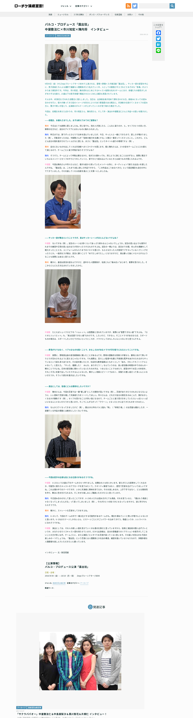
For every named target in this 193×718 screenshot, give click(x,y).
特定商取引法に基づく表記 (143, 698)
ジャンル (64, 10)
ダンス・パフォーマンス (99, 25)
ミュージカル (61, 25)
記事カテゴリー (82, 10)
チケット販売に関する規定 (48, 698)
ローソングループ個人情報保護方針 (115, 698)
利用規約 (31, 698)
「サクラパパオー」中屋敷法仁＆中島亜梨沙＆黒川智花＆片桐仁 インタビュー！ (42, 666)
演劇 (48, 25)
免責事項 (159, 698)
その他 (143, 25)
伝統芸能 (120, 25)
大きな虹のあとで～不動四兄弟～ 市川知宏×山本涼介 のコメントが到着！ (149, 666)
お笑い (132, 25)
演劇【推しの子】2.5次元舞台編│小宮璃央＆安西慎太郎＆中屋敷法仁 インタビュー (96, 666)
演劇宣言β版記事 (63, 50)
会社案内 (169, 698)
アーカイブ (50, 50)
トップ (22, 698)
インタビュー (78, 658)
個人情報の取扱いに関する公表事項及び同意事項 (80, 698)
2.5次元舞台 (78, 25)
